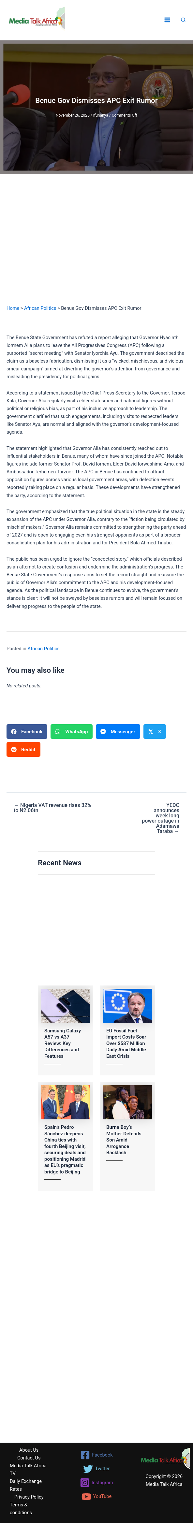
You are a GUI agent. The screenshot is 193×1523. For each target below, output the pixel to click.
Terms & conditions (21, 1509)
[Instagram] (96, 1482)
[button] (183, 20)
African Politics (40, 308)
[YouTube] (96, 1496)
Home (13, 308)
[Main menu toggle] (167, 20)
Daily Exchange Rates (26, 1485)
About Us (28, 1450)
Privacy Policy (29, 1497)
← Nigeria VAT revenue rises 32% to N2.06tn (52, 808)
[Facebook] (96, 1455)
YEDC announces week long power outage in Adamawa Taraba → (160, 818)
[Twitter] (96, 1469)
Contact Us (29, 1458)
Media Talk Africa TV (28, 1469)
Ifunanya (100, 115)
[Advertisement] (96, 245)
